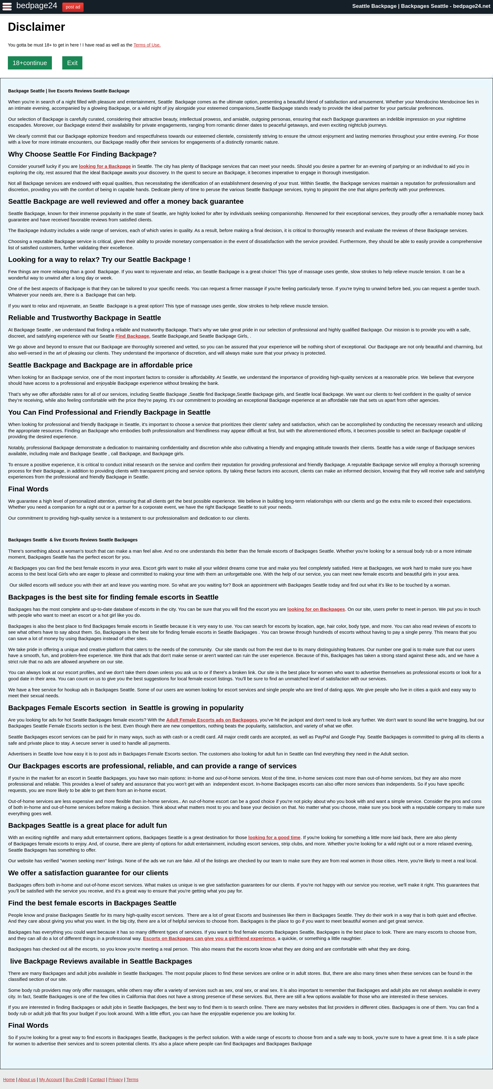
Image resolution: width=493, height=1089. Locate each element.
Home (9, 1079)
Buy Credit (76, 1079)
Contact (97, 1079)
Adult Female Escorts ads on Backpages (211, 719)
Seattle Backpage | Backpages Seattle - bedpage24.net (421, 6)
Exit (72, 62)
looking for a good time (274, 837)
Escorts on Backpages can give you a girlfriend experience (209, 938)
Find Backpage (132, 336)
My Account (50, 1079)
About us (27, 1079)
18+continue (30, 62)
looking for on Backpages (316, 609)
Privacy (115, 1079)
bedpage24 (36, 5)
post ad (73, 6)
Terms (132, 1079)
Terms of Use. (147, 44)
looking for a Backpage (105, 166)
